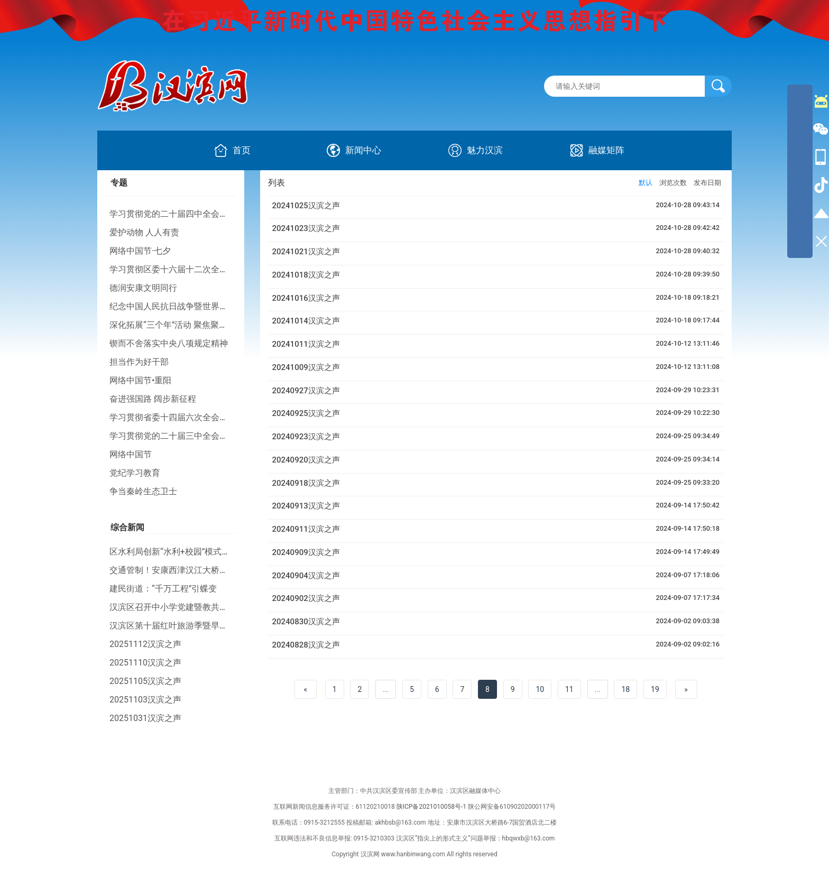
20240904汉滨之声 (306, 575)
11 (569, 689)
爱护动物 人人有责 (144, 232)
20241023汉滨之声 (306, 228)
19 (655, 689)
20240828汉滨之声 (306, 645)
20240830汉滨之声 (306, 621)
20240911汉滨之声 (306, 529)
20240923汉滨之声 (306, 436)
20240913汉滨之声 (306, 506)
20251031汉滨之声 (145, 718)
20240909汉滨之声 (306, 552)
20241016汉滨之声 (306, 298)
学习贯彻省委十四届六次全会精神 (172, 417)
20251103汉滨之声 (145, 700)
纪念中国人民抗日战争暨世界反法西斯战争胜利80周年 (211, 306)
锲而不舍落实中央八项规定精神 (168, 343)
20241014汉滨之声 (306, 321)
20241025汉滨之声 (306, 205)
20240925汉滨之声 (306, 413)
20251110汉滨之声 (145, 663)
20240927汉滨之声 (306, 390)
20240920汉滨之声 (306, 460)
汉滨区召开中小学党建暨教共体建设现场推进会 (198, 607)
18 (625, 689)
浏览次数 (673, 183)
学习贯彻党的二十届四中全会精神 (172, 214)
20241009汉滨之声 (306, 367)
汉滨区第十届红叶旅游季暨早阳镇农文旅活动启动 (202, 626)
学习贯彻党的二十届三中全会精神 (172, 436)
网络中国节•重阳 (140, 380)
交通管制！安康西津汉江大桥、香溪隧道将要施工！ (206, 570)
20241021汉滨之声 (306, 251)
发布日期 (707, 183)
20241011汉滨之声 (306, 344)
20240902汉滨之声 (306, 598)
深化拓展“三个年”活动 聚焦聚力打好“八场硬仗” (196, 325)
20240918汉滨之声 (306, 483)
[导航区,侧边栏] (800, 171)
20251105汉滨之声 (145, 681)
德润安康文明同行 (143, 288)
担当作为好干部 (139, 362)
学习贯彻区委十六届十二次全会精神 (177, 269)
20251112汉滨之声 (145, 644)
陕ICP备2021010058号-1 (431, 806)
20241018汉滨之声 (306, 275)
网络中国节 (130, 454)
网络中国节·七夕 (140, 251)
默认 (645, 183)
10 (540, 689)
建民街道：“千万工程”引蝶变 (163, 589)
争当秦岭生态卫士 (143, 491)
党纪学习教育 (134, 473)
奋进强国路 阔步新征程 (152, 399)
